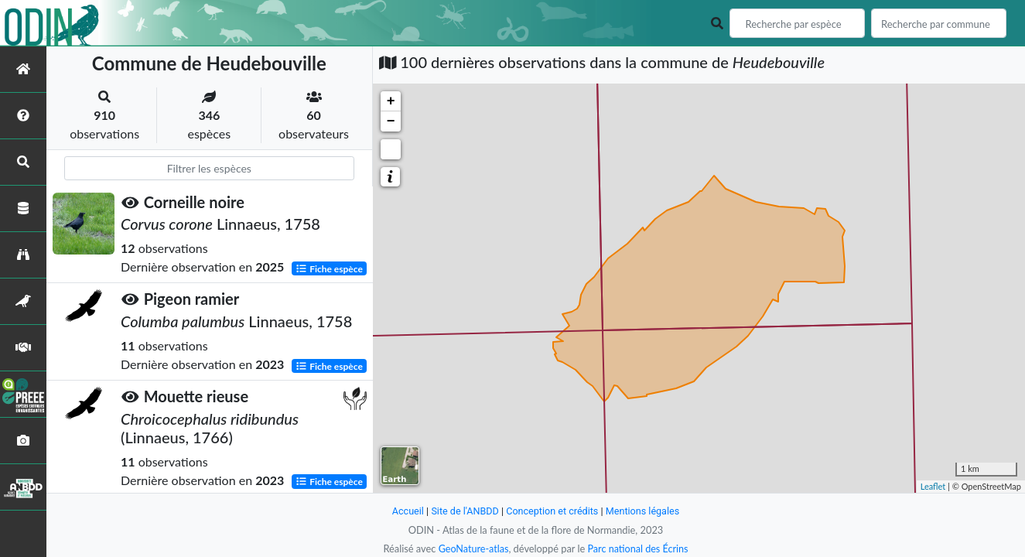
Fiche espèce (329, 268)
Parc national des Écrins (638, 548)
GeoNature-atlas (472, 548)
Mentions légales (644, 511)
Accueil (406, 511)
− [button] (391, 121)
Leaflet (933, 486)
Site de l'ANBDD (463, 511)
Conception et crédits (553, 511)
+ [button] (391, 101)
